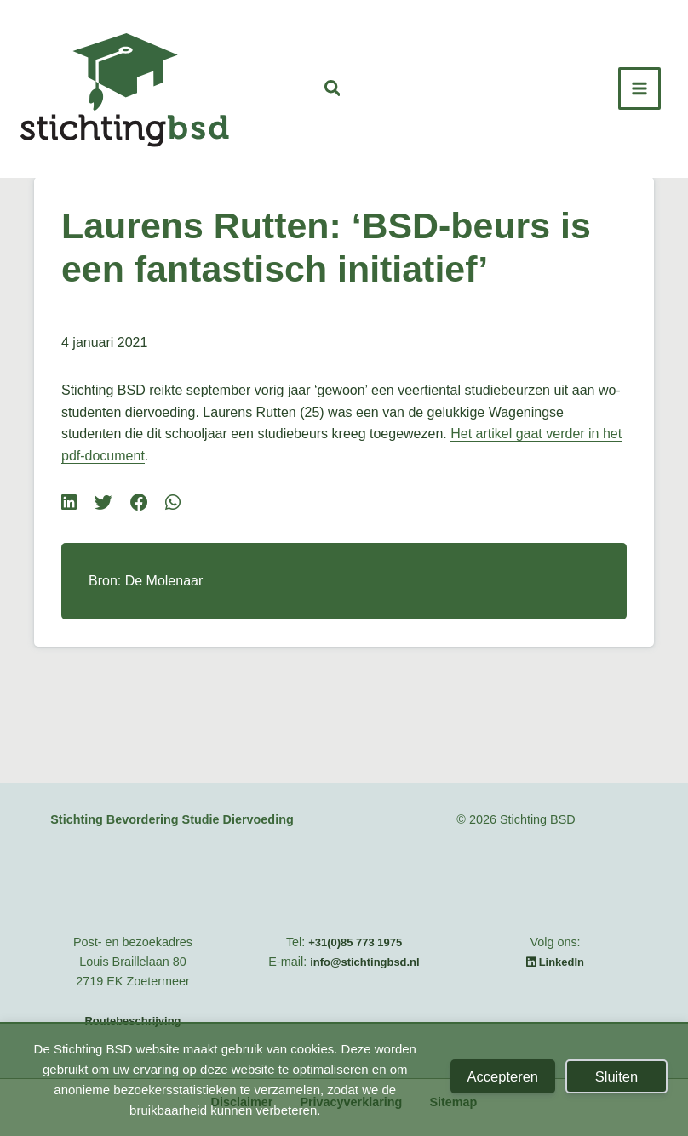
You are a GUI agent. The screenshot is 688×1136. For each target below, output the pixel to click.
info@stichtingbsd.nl (364, 962)
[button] (333, 90)
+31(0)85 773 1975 (355, 942)
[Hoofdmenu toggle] (639, 88)
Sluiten (616, 1076)
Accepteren (502, 1076)
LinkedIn (555, 962)
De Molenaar (164, 581)
